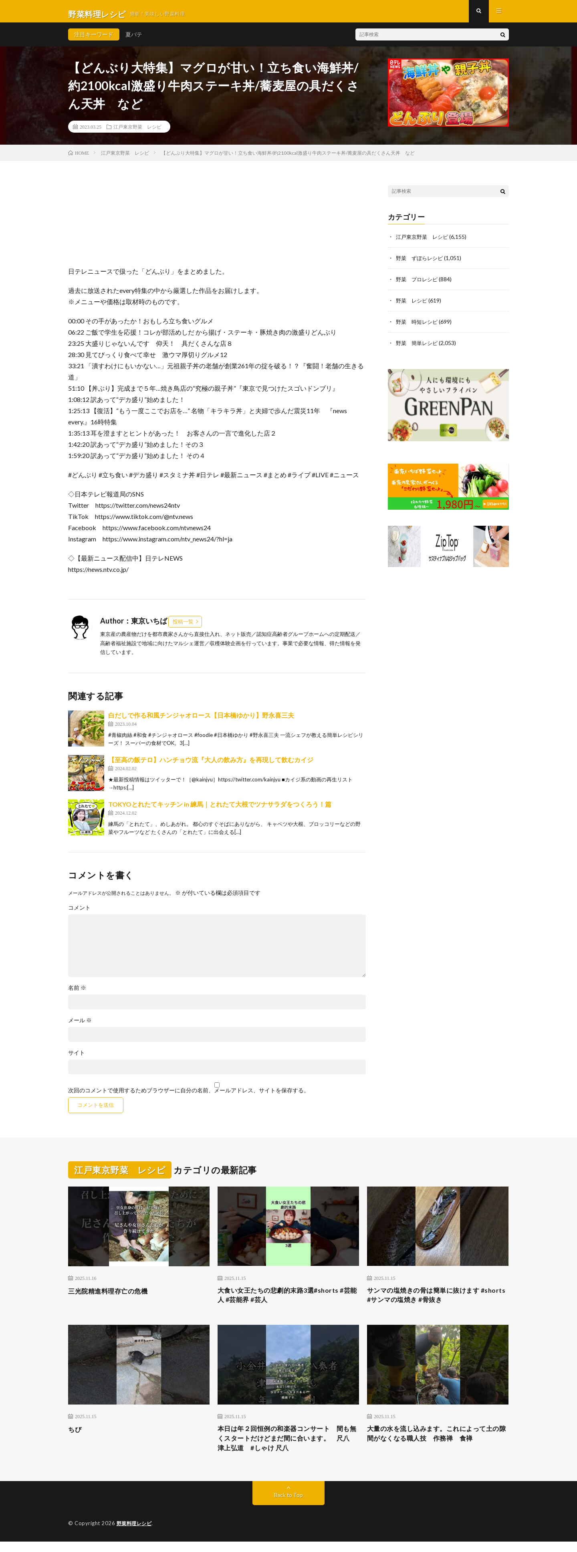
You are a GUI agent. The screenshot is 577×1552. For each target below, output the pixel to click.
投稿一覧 (183, 627)
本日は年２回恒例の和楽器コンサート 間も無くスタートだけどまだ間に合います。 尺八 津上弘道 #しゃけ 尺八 (288, 1447)
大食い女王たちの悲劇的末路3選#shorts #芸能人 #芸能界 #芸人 (288, 1302)
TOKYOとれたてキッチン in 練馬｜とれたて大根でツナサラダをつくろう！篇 (219, 809)
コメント (79, 913)
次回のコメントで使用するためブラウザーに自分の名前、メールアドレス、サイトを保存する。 (188, 1096)
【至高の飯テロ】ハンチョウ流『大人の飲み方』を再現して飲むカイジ (210, 765)
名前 (77, 993)
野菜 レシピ (413, 304)
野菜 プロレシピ (418, 284)
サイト (76, 1058)
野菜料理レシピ (136, 1534)
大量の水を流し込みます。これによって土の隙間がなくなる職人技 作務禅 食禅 (437, 1442)
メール (80, 1026)
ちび (75, 1436)
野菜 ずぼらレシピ (421, 263)
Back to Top (289, 1505)
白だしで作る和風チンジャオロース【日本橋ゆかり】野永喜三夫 (201, 721)
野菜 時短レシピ (418, 325)
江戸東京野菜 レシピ (137, 132)
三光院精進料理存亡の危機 (112, 1296)
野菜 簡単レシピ (418, 346)
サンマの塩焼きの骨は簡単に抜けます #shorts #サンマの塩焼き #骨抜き (430, 1302)
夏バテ (133, 39)
